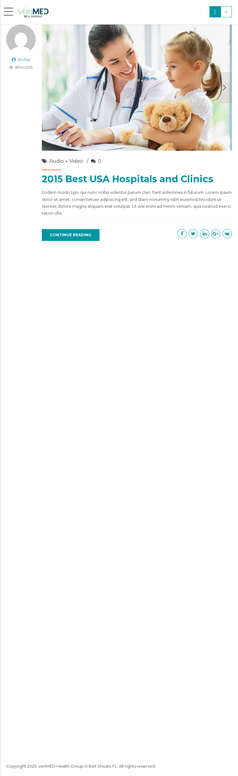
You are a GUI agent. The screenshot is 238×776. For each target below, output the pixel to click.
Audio (56, 161)
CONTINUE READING (70, 235)
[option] (137, 87)
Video (76, 161)
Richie (24, 59)
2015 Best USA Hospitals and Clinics (127, 179)
